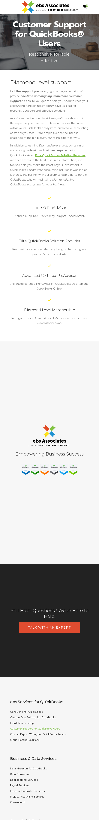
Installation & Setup (22, 723)
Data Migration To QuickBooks (28, 768)
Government (17, 802)
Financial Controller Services (27, 791)
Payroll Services (19, 785)
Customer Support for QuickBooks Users (35, 728)
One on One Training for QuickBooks (33, 717)
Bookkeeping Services (24, 780)
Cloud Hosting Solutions (25, 740)
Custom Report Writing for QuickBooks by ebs (38, 734)
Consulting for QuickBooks (26, 712)
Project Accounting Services (27, 796)
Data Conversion (20, 774)
